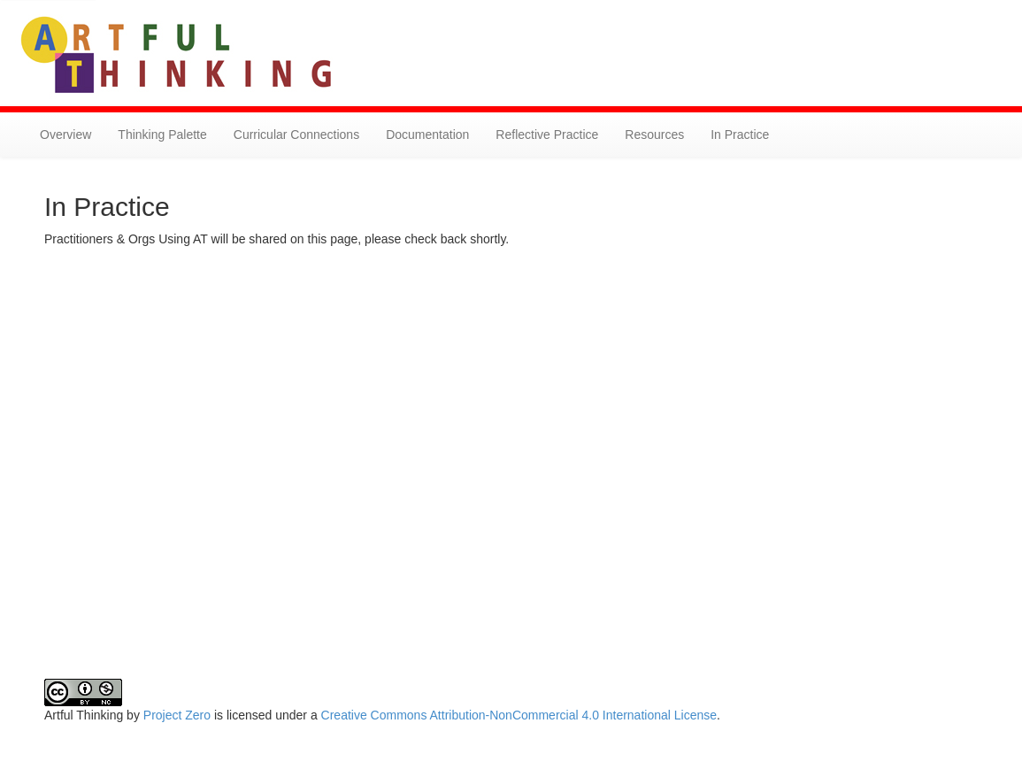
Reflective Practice (547, 134)
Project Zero (177, 715)
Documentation (427, 134)
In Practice (740, 134)
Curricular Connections (296, 134)
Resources (654, 134)
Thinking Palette (162, 134)
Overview (65, 134)
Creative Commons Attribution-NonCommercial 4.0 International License (519, 715)
